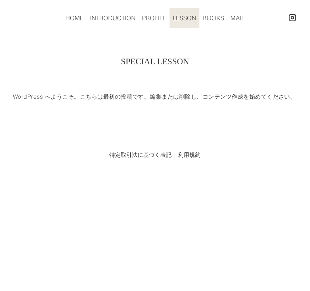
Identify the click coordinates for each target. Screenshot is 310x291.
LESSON (184, 18)
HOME (74, 18)
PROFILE (154, 18)
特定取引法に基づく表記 (140, 155)
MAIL (237, 18)
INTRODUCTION (113, 18)
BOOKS (213, 18)
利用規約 (189, 155)
